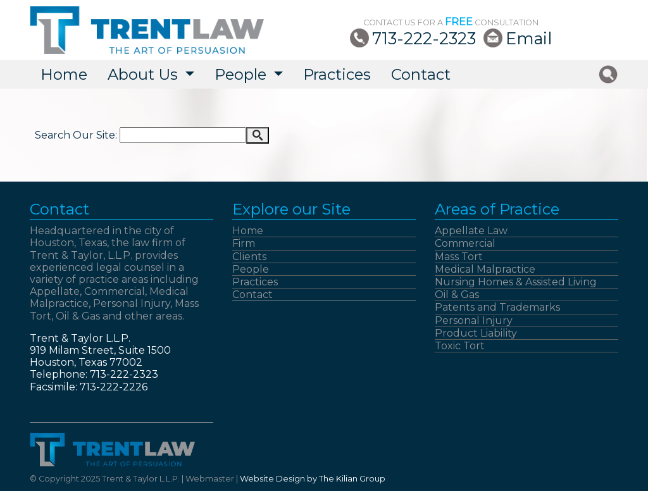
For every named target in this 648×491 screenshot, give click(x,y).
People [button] (242, 74)
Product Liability (476, 333)
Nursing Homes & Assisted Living (516, 282)
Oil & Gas (457, 295)
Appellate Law (471, 231)
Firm (243, 243)
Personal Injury (474, 320)
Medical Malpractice (485, 269)
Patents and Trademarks (497, 307)
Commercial (465, 243)
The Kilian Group (352, 478)
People (250, 269)
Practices (337, 74)
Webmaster (209, 478)
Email (529, 38)
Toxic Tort (460, 346)
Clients (249, 257)
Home (63, 74)
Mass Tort (459, 257)
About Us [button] (145, 74)
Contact (421, 74)
